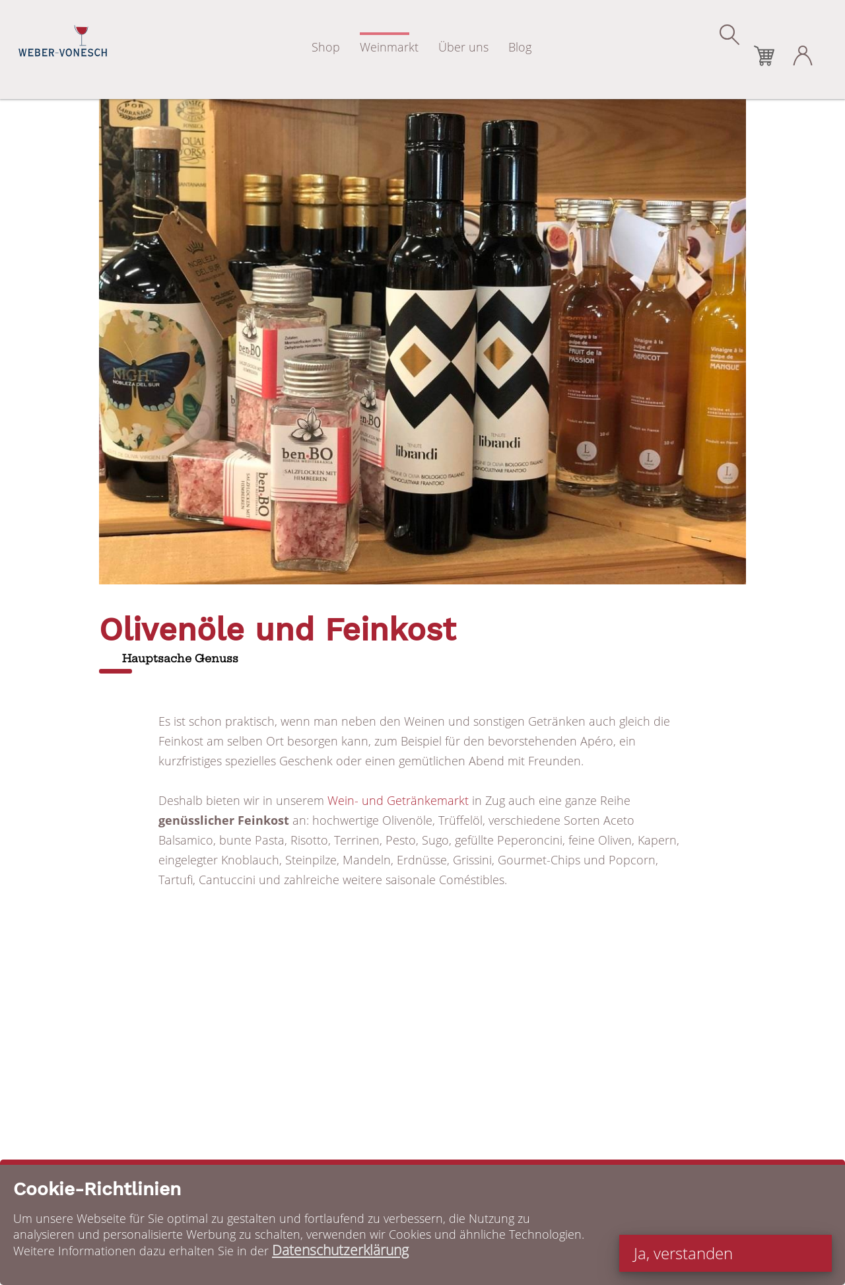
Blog (519, 47)
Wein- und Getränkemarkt (398, 800)
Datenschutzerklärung (340, 1250)
